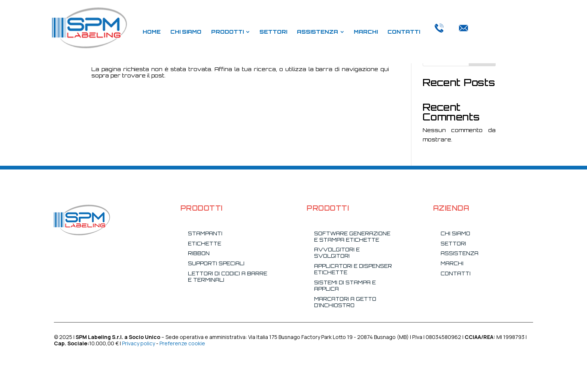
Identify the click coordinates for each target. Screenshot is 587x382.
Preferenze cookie (182, 343)
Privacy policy (138, 343)
